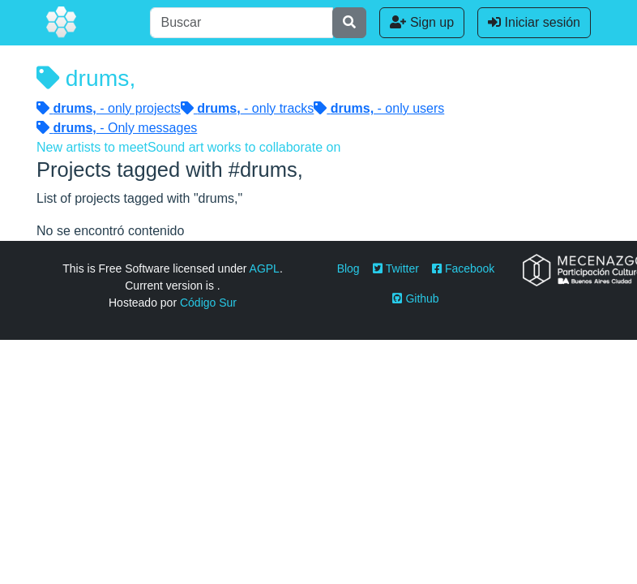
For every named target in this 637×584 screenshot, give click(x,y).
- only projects (108, 108)
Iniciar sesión (534, 22)
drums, (85, 78)
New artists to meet (91, 147)
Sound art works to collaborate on (243, 147)
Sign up (422, 22)
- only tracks (247, 108)
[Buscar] (241, 22)
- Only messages (116, 128)
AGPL (265, 268)
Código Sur (208, 302)
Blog (348, 268)
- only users (379, 108)
